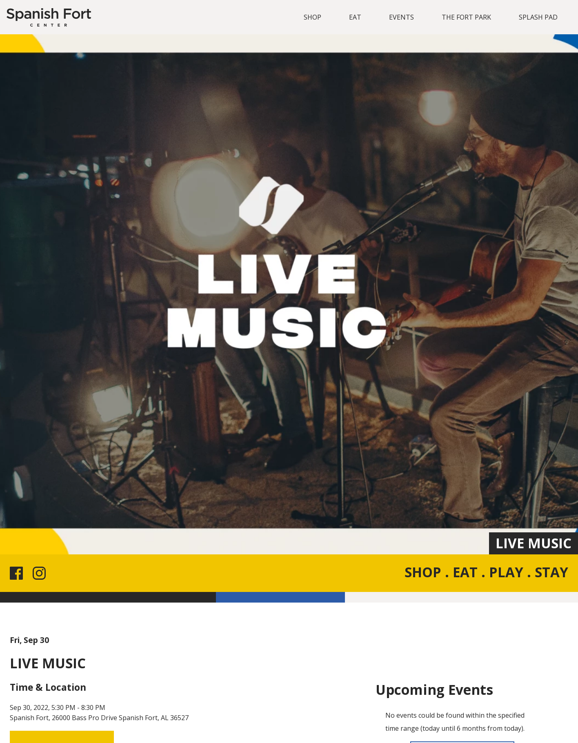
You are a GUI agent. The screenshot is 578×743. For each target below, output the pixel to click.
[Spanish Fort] (49, 17)
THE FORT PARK (466, 17)
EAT (355, 17)
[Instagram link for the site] (40, 573)
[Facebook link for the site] (18, 573)
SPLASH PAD (538, 17)
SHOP (312, 17)
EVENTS (401, 17)
